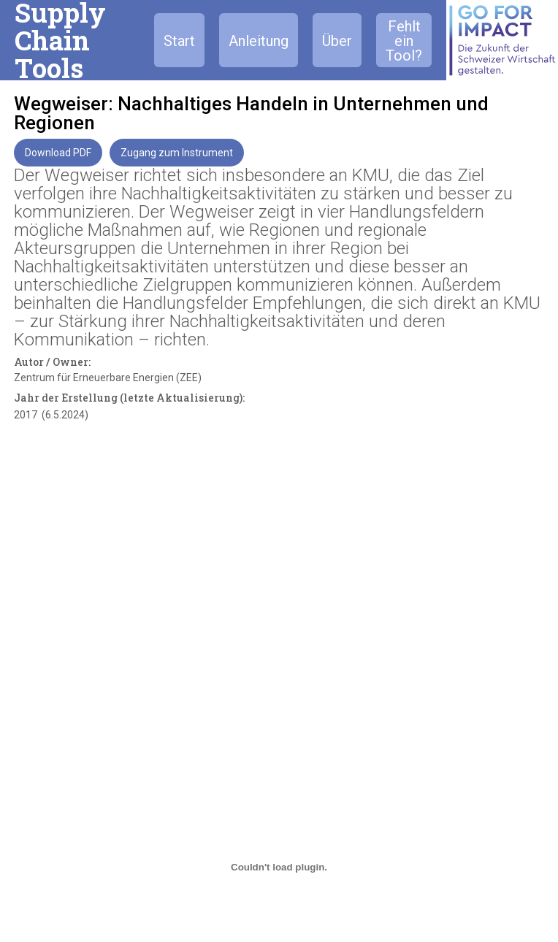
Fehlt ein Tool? (404, 41)
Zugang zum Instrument (177, 152)
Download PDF (58, 152)
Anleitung (258, 41)
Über (337, 41)
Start (179, 41)
